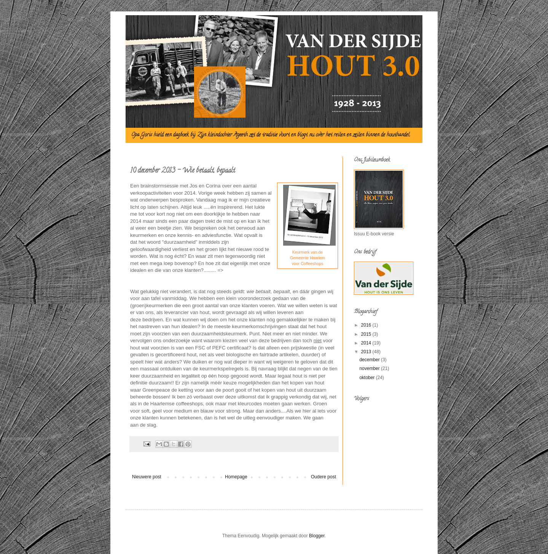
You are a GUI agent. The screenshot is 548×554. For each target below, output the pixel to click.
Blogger (317, 535)
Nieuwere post (146, 476)
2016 (367, 325)
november (370, 368)
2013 (367, 351)
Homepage (236, 476)
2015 (367, 334)
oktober (367, 377)
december (370, 359)
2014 (367, 343)
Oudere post (323, 476)
